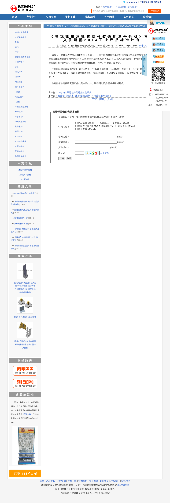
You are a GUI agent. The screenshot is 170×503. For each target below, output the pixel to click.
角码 (17, 42)
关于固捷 (109, 17)
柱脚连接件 (19, 62)
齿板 (17, 67)
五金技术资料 (25, 175)
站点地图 (125, 481)
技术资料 (90, 17)
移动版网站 (123, 485)
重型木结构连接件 (22, 57)
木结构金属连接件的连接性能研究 (75, 92)
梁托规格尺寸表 (21, 218)
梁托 (17, 47)
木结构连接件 (20, 141)
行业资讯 (61, 25)
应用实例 (51, 17)
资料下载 (70, 17)
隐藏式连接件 (20, 121)
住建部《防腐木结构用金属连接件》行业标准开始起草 (84, 95)
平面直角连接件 (21, 107)
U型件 (17, 102)
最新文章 (25, 186)
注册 (142, 2)
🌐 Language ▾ (129, 2)
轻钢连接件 (108, 6)
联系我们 (148, 17)
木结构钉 (18, 136)
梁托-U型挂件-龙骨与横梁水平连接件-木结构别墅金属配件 (25, 344)
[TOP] (94, 99)
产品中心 (31, 17)
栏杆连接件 (19, 87)
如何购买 (129, 17)
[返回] (110, 99)
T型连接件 (19, 97)
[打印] (102, 99)
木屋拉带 (18, 82)
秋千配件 (18, 126)
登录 (147, 2)
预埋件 (18, 77)
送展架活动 (25, 394)
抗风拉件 (18, 72)
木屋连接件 (121, 6)
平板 (17, 52)
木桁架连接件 (20, 37)
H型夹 (17, 92)
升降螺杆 (18, 112)
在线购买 (25, 360)
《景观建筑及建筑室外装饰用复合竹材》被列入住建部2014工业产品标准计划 (106, 25)
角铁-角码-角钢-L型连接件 (25, 317)
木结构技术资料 (25, 170)
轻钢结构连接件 (21, 32)
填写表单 (27, 414)
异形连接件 (19, 116)
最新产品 (25, 256)
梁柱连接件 (133, 6)
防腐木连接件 (20, 156)
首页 (14, 17)
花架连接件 (19, 151)
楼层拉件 (18, 131)
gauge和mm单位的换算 (24, 193)
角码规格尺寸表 (21, 223)
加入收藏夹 (156, 2)
